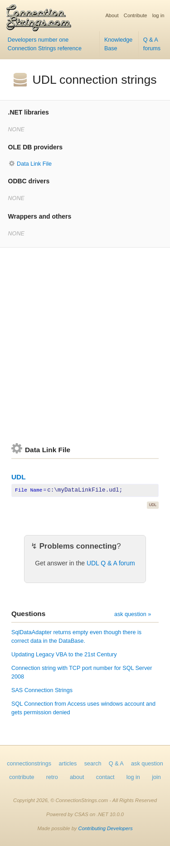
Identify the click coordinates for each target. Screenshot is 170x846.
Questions (28, 613)
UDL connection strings (95, 79)
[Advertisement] (85, 345)
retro (52, 777)
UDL (18, 477)
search (93, 763)
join (156, 777)
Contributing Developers (105, 828)
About (111, 15)
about (77, 777)
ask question (147, 763)
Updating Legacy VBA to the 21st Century (64, 654)
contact (105, 777)
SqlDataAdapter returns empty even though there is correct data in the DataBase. (76, 636)
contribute (21, 777)
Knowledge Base (118, 44)
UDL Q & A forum (111, 563)
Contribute (135, 15)
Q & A (116, 763)
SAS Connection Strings (42, 690)
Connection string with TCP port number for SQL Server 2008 (81, 672)
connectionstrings (29, 763)
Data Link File (34, 164)
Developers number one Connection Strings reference (45, 44)
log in (158, 15)
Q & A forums (152, 44)
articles (68, 763)
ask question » (132, 614)
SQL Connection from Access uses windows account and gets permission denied (83, 708)
